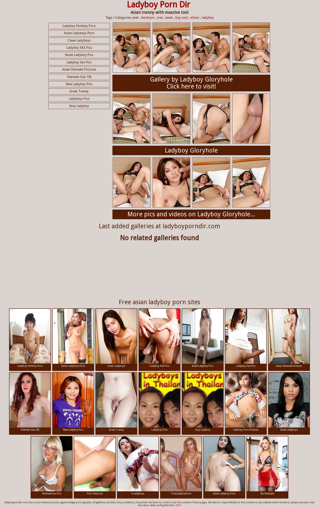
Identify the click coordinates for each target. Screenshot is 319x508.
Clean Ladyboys (79, 40)
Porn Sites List (94, 465)
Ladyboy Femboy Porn (79, 26)
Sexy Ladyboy (79, 106)
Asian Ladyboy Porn (224, 465)
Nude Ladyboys (289, 402)
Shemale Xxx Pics (51, 465)
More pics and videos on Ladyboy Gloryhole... (191, 214)
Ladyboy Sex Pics (79, 62)
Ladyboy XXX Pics (79, 48)
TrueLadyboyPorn (181, 465)
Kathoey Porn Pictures (245, 402)
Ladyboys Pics (79, 99)
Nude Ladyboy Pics (79, 55)
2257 (178, 505)
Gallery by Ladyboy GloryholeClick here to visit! (191, 83)
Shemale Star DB (79, 77)
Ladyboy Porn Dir (158, 4)
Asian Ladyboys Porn (79, 33)
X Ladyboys (137, 465)
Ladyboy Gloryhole (191, 150)
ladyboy (208, 18)
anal (135, 18)
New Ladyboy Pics (79, 84)
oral (160, 18)
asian (169, 18)
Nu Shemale (267, 465)
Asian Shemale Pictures (79, 69)
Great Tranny (79, 91)
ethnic (194, 18)
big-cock (181, 18)
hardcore (147, 18)
